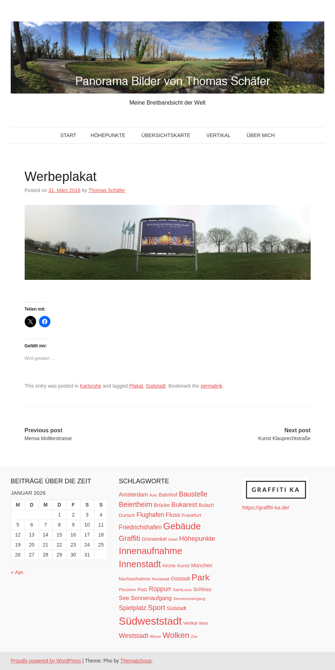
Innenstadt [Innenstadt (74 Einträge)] (140, 564)
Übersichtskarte (166, 135)
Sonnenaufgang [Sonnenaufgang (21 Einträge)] (151, 598)
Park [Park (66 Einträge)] (201, 577)
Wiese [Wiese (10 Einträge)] (155, 636)
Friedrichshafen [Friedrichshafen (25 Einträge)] (140, 527)
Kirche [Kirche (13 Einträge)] (169, 565)
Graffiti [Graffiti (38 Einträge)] (129, 538)
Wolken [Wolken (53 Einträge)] (175, 635)
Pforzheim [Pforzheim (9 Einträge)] (127, 590)
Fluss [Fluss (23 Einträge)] (173, 515)
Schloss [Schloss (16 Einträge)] (202, 589)
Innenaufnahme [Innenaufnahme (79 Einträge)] (150, 551)
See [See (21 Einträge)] (124, 598)
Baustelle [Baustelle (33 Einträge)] (193, 494)
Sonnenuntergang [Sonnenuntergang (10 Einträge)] (189, 598)
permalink (211, 386)
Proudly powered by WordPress (46, 661)
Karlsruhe (90, 386)
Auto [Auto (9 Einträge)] (153, 495)
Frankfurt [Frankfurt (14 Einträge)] (191, 515)
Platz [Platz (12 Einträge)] (142, 589)
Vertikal (218, 135)
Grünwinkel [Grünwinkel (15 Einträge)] (154, 539)
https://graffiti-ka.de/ (265, 507)
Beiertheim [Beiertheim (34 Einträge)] (135, 504)
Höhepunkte (107, 135)
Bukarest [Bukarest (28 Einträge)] (184, 504)
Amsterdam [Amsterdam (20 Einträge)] (133, 495)
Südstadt (156, 386)
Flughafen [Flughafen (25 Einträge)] (150, 514)
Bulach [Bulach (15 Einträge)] (206, 505)
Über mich (261, 135)
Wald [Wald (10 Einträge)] (203, 623)
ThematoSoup (136, 661)
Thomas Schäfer (106, 190)
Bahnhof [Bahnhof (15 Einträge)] (168, 495)
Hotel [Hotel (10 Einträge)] (172, 539)
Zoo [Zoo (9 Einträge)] (194, 636)
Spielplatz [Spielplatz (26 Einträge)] (132, 607)
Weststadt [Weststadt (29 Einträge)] (133, 635)
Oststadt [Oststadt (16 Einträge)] (180, 578)
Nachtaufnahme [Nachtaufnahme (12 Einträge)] (134, 578)
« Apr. (17, 572)
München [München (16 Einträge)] (201, 565)
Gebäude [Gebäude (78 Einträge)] (182, 526)
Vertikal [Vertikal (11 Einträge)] (190, 623)
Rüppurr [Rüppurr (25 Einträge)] (160, 589)
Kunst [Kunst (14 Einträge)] (183, 565)
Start (68, 135)
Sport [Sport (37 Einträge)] (156, 607)
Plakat (136, 386)
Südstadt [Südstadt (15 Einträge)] (176, 608)
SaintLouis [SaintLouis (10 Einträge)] (182, 590)
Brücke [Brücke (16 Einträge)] (162, 505)
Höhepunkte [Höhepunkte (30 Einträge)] (197, 538)
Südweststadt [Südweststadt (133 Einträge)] (150, 621)
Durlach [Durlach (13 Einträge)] (127, 515)
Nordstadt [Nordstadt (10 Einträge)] (160, 579)
